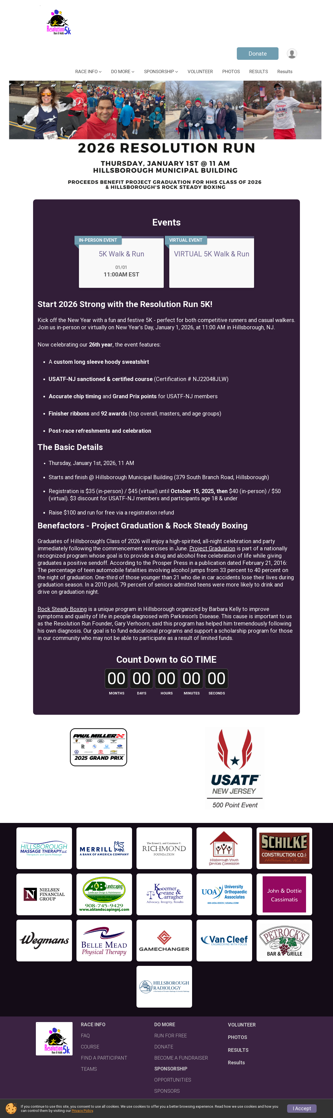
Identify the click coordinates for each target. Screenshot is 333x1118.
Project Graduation (212, 548)
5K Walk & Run (121, 254)
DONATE (163, 1047)
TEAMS (89, 1069)
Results (284, 71)
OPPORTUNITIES (172, 1080)
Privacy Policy (82, 1111)
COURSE (90, 1047)
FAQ (85, 1035)
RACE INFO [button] (86, 71)
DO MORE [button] (120, 71)
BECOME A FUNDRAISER (181, 1058)
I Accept (302, 1108)
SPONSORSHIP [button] (159, 71)
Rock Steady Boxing (62, 609)
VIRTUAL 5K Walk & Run (211, 254)
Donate (257, 53)
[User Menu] (292, 53)
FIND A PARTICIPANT (104, 1058)
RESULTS (258, 71)
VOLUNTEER (200, 71)
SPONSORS (167, 1091)
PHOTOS (231, 71)
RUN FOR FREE (170, 1035)
